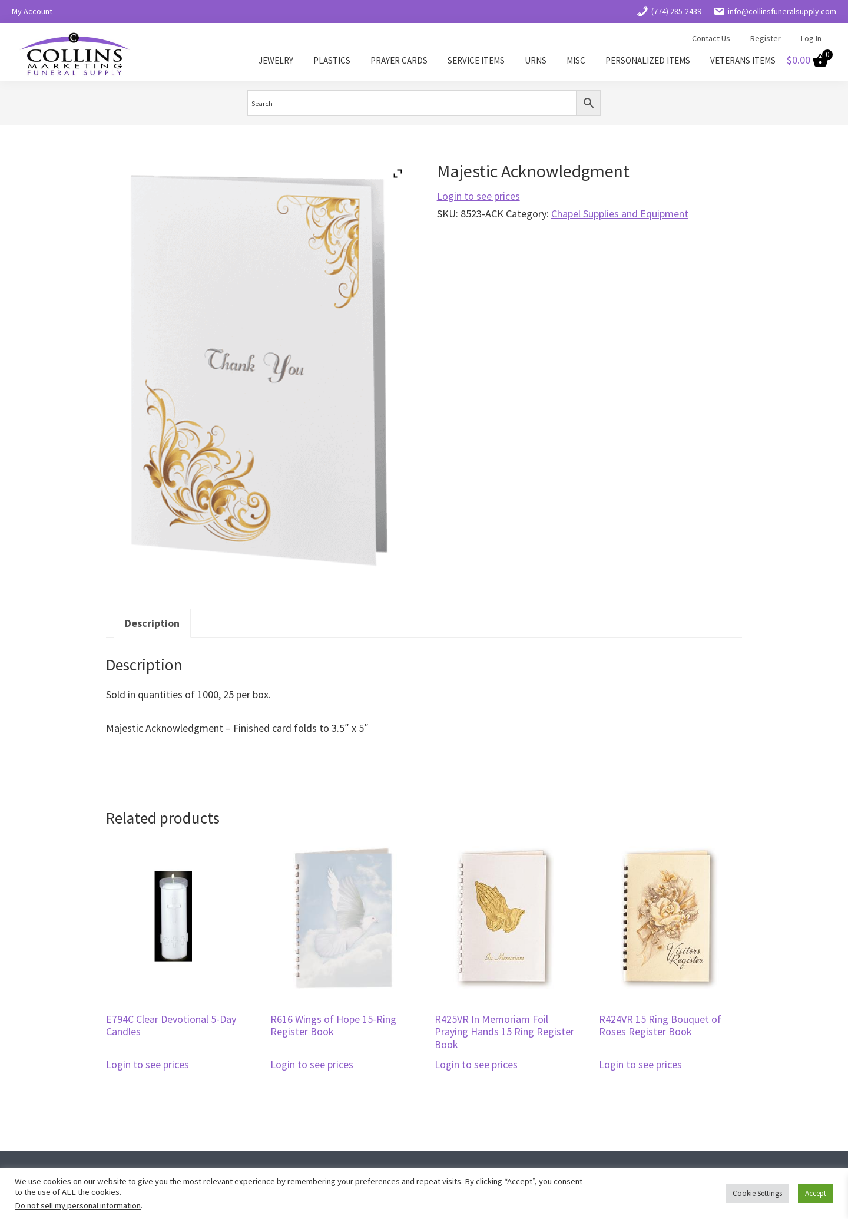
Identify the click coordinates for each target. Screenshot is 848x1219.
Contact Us (711, 38)
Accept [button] (815, 1193)
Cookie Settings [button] (757, 1193)
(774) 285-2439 (669, 11)
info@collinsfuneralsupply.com (774, 11)
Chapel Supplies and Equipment (619, 213)
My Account (32, 11)
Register (765, 38)
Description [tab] (152, 623)
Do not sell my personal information (78, 1205)
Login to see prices (478, 196)
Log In (811, 38)
